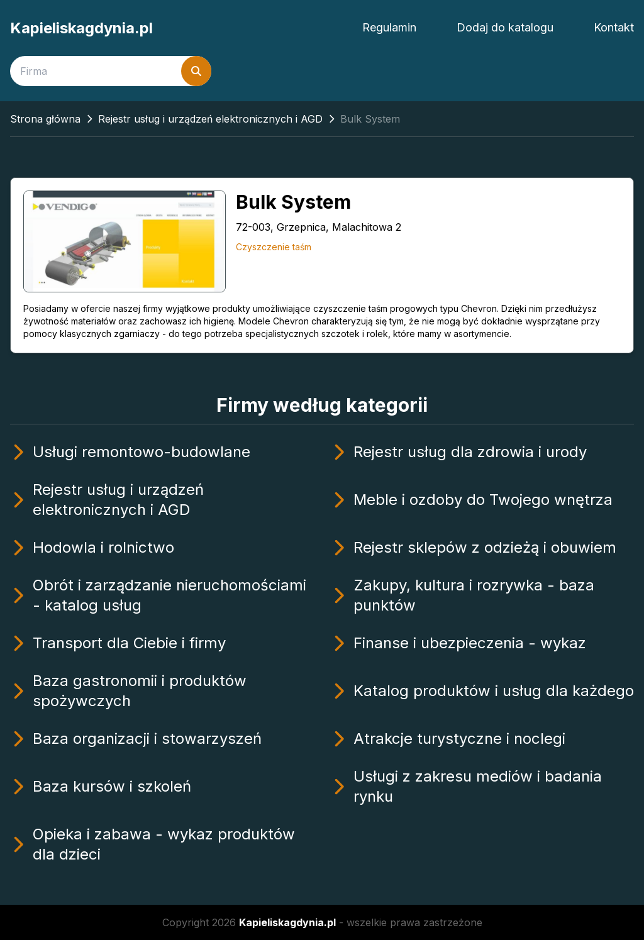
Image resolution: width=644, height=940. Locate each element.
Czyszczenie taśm (273, 246)
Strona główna (45, 119)
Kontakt (614, 27)
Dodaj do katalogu (505, 27)
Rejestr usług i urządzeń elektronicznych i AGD (210, 119)
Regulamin (389, 27)
